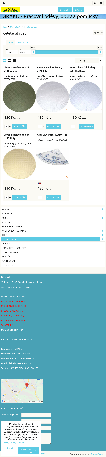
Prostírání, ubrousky (14, 248)
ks (7, 126)
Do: (25, 51)
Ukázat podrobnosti (10, 449)
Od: (12, 51)
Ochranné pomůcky (53, 226)
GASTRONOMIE (9, 261)
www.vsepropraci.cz (10, 358)
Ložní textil (53, 235)
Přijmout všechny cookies (28, 450)
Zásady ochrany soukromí (14, 442)
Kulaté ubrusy (10, 252)
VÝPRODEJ (7, 265)
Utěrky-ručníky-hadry (53, 231)
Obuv (53, 218)
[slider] (33, 52)
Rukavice (53, 213)
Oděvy (53, 209)
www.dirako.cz (27, 358)
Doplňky (6, 256)
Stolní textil (53, 239)
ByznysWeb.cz (96, 453)
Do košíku (20, 126)
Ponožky (7, 222)
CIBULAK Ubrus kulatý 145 (52, 134)
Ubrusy (6, 243)
